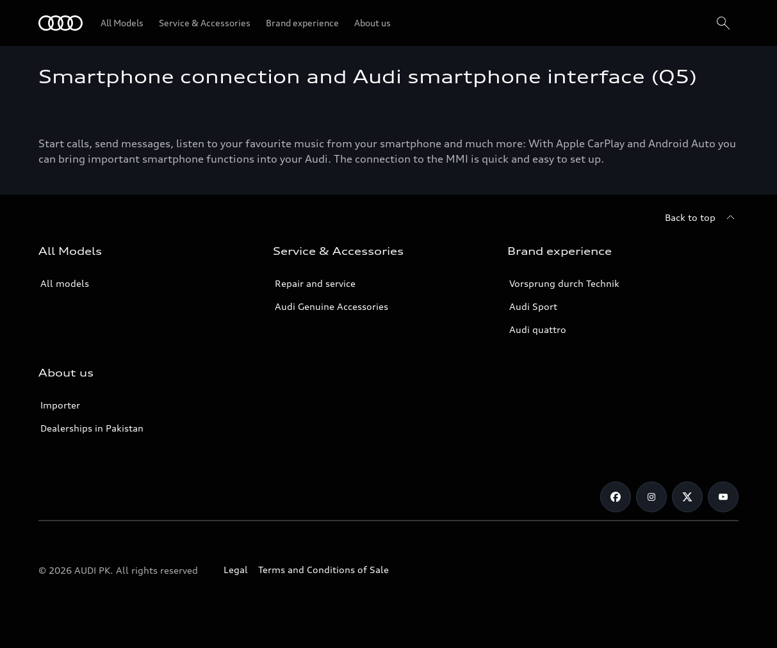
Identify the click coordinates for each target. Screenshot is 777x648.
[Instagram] (651, 497)
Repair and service (315, 283)
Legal (236, 569)
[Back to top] (702, 217)
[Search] (723, 23)
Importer (60, 405)
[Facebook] (615, 497)
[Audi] (60, 23)
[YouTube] (723, 497)
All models (64, 283)
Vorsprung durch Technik (564, 283)
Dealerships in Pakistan (91, 428)
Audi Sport (533, 306)
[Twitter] (687, 497)
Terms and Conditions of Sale (323, 569)
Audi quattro (537, 329)
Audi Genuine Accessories (331, 306)
